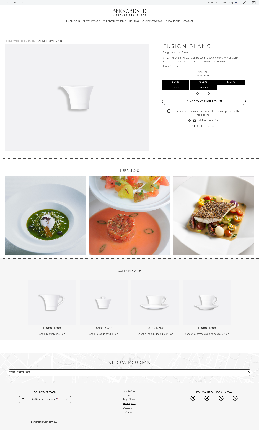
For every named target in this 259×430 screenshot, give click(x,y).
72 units (175, 88)
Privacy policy (129, 404)
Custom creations (152, 21)
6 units (175, 82)
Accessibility (129, 408)
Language (222, 2)
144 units (203, 88)
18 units (203, 82)
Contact (188, 21)
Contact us (129, 391)
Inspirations (73, 21)
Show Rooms (173, 21)
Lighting (134, 21)
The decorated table (114, 21)
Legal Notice (129, 399)
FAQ (129, 395)
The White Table (91, 21)
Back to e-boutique (13, 2)
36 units (231, 82)
